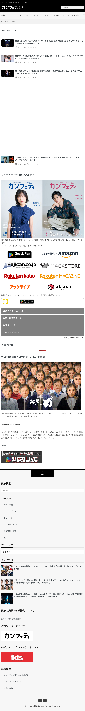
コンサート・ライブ (12, 524)
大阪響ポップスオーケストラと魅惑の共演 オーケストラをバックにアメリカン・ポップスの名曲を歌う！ (49, 158)
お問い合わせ (9, 688)
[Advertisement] (42, 118)
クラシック (8, 518)
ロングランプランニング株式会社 (17, 675)
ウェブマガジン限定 (51, 15)
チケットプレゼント (12, 332)
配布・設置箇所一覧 (12, 318)
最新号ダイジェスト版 (13, 311)
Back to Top (42, 474)
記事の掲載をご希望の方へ (12, 619)
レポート (32, 47)
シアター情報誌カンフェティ (27, 15)
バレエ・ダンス (10, 511)
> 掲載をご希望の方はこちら (73, 338)
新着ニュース (6, 15)
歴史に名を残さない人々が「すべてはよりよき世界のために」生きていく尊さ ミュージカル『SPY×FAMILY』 (49, 42)
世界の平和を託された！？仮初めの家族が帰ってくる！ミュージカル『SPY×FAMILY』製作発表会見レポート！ (49, 57)
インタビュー (34, 164)
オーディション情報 (71, 15)
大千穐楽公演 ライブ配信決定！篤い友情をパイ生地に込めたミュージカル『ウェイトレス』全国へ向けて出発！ (49, 72)
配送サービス (9, 325)
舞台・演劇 (8, 505)
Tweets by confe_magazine (11, 424)
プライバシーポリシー (13, 682)
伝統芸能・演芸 (10, 531)
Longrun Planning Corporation (49, 706)
